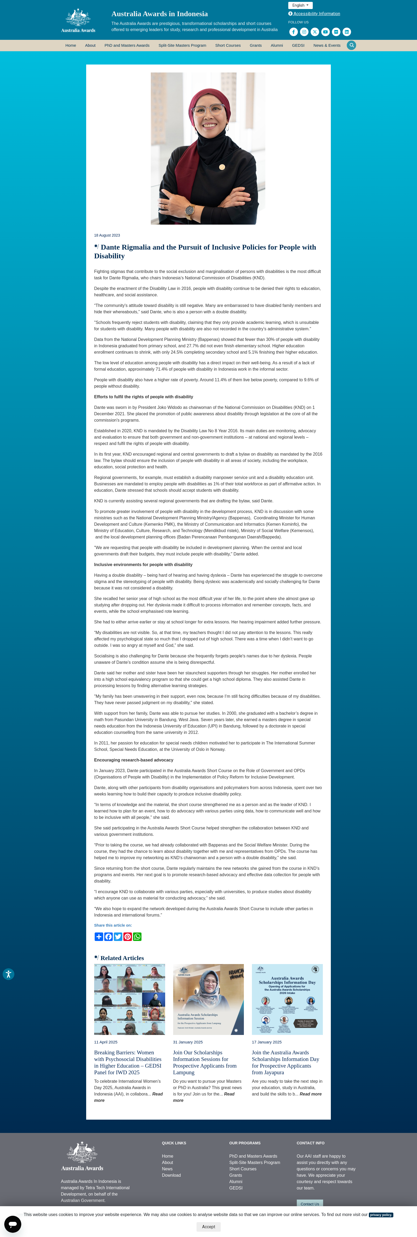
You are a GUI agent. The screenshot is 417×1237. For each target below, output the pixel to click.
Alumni (277, 45)
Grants (256, 45)
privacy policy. (381, 1215)
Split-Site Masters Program (182, 45)
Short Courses (228, 45)
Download (171, 1175)
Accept (208, 1226)
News (167, 1169)
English (299, 5)
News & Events (327, 45)
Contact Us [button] (310, 1204)
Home (70, 45)
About (90, 45)
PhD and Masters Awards (127, 45)
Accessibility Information (314, 13)
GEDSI (298, 45)
